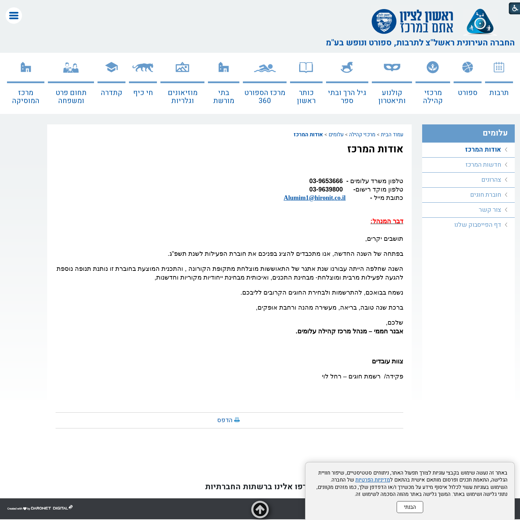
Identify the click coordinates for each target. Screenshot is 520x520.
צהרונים (491, 180)
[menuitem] (499, 83)
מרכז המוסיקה (25, 96)
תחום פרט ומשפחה (71, 96)
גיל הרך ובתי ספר (347, 96)
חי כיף (143, 92)
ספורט (467, 92)
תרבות (499, 92)
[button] (14, 15)
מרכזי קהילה (433, 96)
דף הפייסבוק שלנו (477, 225)
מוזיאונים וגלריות (182, 96)
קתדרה (111, 92)
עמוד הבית (392, 134)
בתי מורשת (223, 96)
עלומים (336, 134)
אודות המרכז (308, 134)
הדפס (224, 420)
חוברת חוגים (485, 195)
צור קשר (490, 210)
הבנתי (410, 507)
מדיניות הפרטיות (372, 480)
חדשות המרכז (483, 164)
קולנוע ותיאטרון (392, 96)
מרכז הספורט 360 (264, 96)
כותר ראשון (306, 96)
